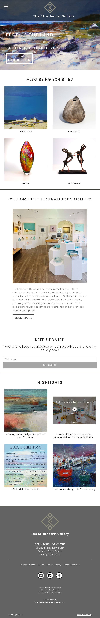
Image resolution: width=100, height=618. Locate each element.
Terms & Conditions (72, 565)
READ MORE (23, 318)
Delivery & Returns (27, 565)
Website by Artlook (84, 615)
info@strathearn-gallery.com (50, 602)
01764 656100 (50, 599)
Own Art (41, 565)
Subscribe (50, 365)
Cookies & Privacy (54, 565)
